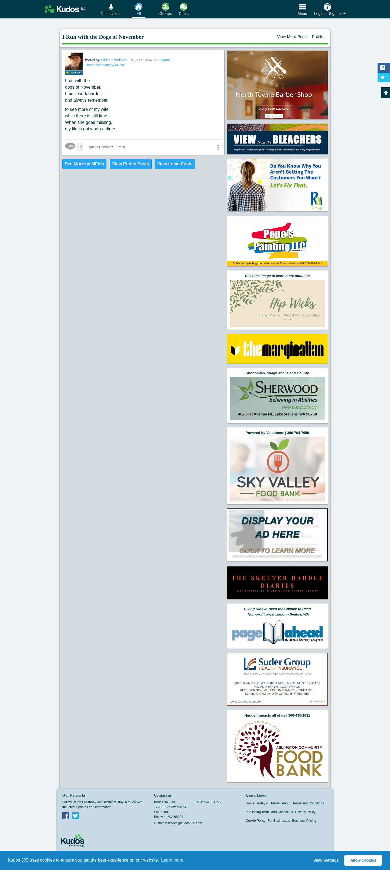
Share (165, 60)
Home (250, 803)
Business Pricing (304, 821)
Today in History (268, 803)
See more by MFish (110, 65)
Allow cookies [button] (363, 860)
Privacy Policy (305, 812)
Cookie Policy (255, 821)
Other (89, 65)
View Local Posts (175, 164)
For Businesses (279, 821)
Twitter (75, 815)
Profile (317, 36)
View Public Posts (130, 164)
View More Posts (292, 36)
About (286, 803)
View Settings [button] (326, 860)
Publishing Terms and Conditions (269, 812)
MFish (105, 60)
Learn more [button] (172, 860)
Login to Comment (100, 147)
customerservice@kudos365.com (178, 823)
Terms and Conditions (308, 803)
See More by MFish (84, 164)
